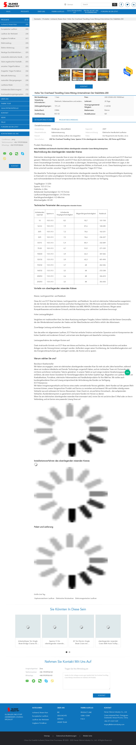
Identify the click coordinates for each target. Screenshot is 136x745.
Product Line (86, 712)
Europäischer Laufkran (14, 29)
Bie (58, 712)
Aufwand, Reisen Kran (14, 24)
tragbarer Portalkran (14, 38)
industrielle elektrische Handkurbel (14, 57)
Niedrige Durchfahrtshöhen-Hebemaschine (15, 52)
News (3, 117)
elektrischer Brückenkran (65, 598)
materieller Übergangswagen (14, 80)
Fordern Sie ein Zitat (109, 11)
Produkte (25, 11)
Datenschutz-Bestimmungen (66, 736)
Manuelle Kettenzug (14, 75)
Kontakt (4, 113)
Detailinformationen (43, 120)
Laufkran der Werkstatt (14, 34)
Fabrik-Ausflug (58, 11)
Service (60, 719)
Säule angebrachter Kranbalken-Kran (14, 61)
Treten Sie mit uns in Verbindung (91, 11)
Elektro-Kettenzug (14, 48)
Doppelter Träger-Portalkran (14, 71)
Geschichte (62, 716)
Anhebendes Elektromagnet (14, 89)
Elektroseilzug (14, 43)
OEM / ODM (85, 716)
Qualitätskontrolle (74, 11)
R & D (83, 719)
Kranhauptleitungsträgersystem (14, 94)
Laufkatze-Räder (14, 85)
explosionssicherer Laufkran (44, 598)
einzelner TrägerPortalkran (14, 66)
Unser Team (62, 722)
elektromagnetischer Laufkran (86, 598)
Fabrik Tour (6, 103)
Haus (8, 11)
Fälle (3, 122)
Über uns (41, 11)
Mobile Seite (87, 736)
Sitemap (47, 736)
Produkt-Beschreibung (68, 120)
